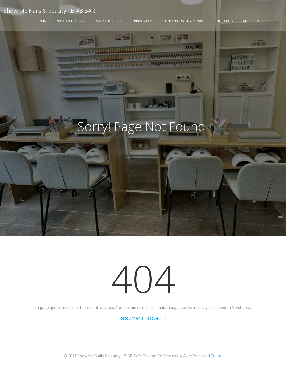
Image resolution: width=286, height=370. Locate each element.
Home (41, 21)
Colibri (216, 355)
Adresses (251, 21)
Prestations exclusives (186, 21)
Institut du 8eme (110, 21)
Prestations (144, 21)
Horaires (225, 21)
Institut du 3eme (70, 21)
